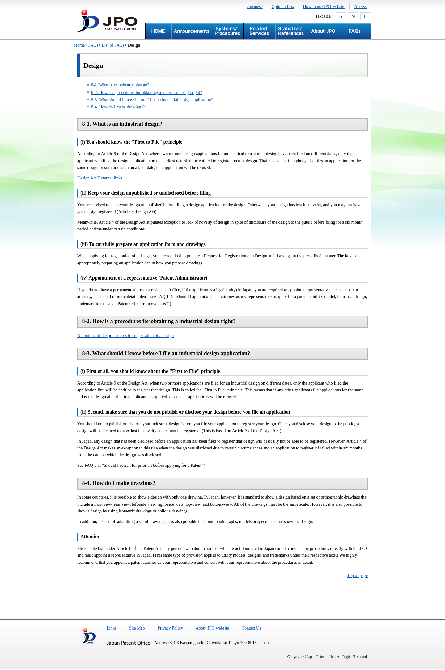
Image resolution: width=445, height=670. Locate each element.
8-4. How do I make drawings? (118, 107)
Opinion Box (283, 6)
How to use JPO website (324, 6)
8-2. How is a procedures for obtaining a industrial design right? (146, 92)
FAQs (93, 45)
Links (112, 628)
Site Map (137, 628)
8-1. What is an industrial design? (120, 85)
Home (79, 45)
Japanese (255, 6)
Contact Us (251, 628)
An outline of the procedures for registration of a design (125, 335)
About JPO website (212, 628)
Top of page (357, 575)
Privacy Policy (170, 628)
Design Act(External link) (99, 178)
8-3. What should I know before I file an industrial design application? (152, 100)
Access (360, 6)
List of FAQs (113, 45)
